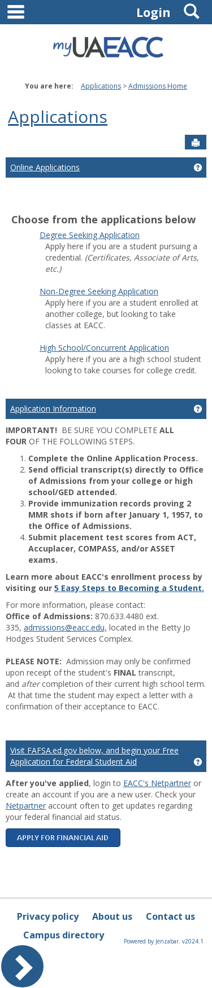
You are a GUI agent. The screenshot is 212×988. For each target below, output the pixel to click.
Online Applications (45, 167)
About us (112, 916)
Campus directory (63, 935)
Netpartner (26, 805)
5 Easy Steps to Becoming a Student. (129, 588)
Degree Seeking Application (90, 235)
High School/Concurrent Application (104, 347)
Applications (101, 86)
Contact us (170, 916)
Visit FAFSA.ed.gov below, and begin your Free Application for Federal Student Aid (94, 756)
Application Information (53, 408)
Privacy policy (48, 916)
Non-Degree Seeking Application (99, 291)
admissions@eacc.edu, (65, 627)
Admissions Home (157, 86)
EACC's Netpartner (157, 783)
